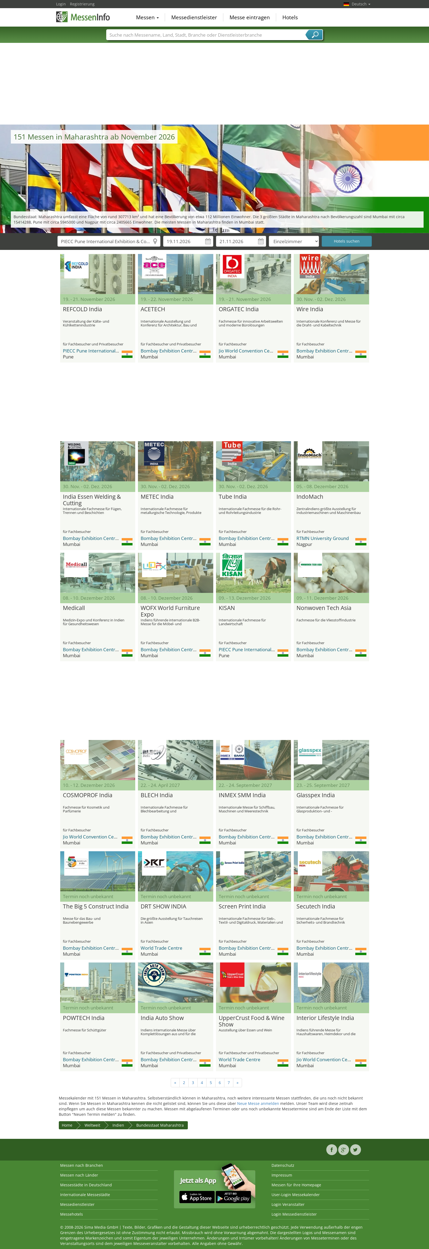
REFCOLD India (82, 309)
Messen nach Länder (79, 1175)
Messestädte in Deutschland (86, 1184)
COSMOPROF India (87, 795)
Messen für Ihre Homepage (296, 1184)
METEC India (157, 496)
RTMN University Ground (322, 538)
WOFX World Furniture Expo (170, 611)
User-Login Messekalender (296, 1194)
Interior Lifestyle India (325, 1018)
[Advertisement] (214, 84)
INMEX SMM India (242, 795)
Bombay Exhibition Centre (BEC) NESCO (182, 351)
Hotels (290, 17)
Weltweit (92, 1125)
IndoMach (309, 496)
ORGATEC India (239, 309)
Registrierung (82, 4)
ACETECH (153, 309)
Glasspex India (315, 795)
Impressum (282, 1175)
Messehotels (71, 1214)
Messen (147, 17)
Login (61, 4)
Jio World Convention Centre (249, 351)
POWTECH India (84, 1018)
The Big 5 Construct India (96, 906)
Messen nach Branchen (81, 1165)
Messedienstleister (194, 17)
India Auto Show (162, 1018)
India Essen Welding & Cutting (92, 500)
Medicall (74, 608)
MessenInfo (83, 16)
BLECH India (157, 795)
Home (67, 1125)
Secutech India (315, 906)
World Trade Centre (161, 948)
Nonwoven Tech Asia (323, 608)
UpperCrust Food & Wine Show (252, 1021)
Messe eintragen (250, 17)
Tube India (233, 496)
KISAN (227, 608)
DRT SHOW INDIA (163, 906)
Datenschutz (283, 1165)
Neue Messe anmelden (258, 1103)
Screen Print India (242, 906)
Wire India (309, 309)
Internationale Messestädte (85, 1194)
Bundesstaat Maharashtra (160, 1125)
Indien (118, 1125)
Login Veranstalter (288, 1204)
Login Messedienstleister (294, 1214)
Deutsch (361, 4)
